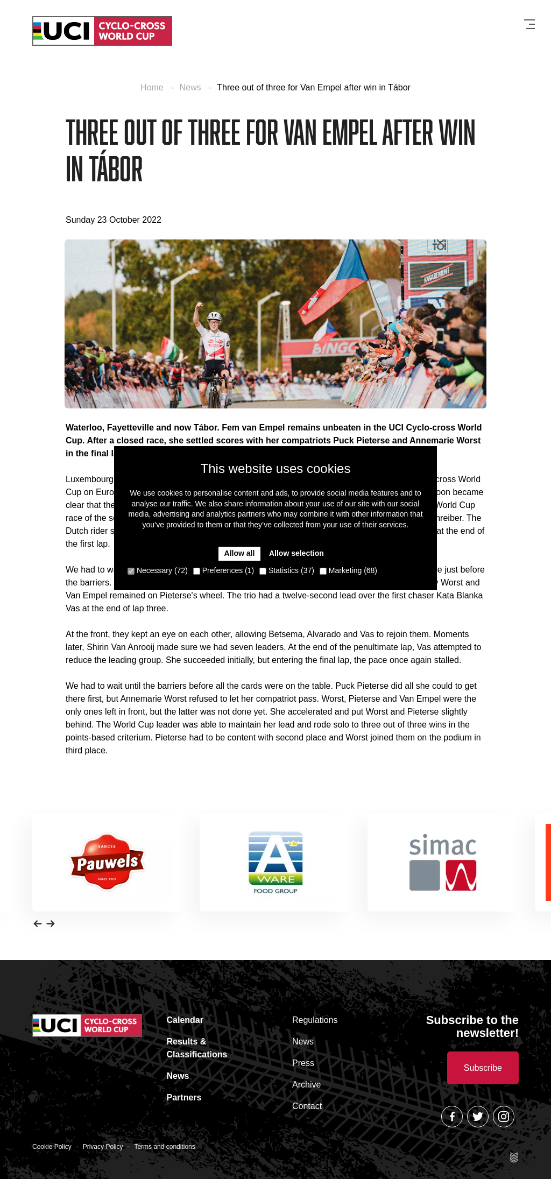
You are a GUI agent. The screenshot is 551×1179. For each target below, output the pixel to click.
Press (303, 1063)
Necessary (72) (158, 570)
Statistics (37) (286, 570)
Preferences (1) (223, 570)
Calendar (185, 1020)
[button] (37, 923)
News (191, 87)
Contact (307, 1106)
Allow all (239, 553)
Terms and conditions (164, 1146)
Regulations (315, 1020)
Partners (184, 1097)
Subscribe (483, 1067)
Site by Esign (514, 1157)
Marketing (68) (348, 570)
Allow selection (296, 553)
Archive (306, 1084)
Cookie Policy (52, 1146)
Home (153, 87)
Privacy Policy (103, 1146)
